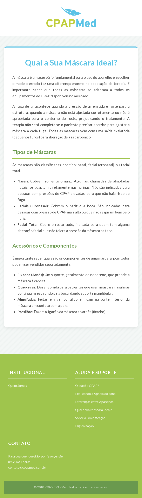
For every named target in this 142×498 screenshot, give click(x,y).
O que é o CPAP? (87, 385)
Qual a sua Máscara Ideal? (93, 410)
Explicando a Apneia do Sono (95, 394)
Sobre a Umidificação (90, 418)
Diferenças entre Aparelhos (94, 402)
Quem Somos (17, 385)
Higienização (84, 426)
